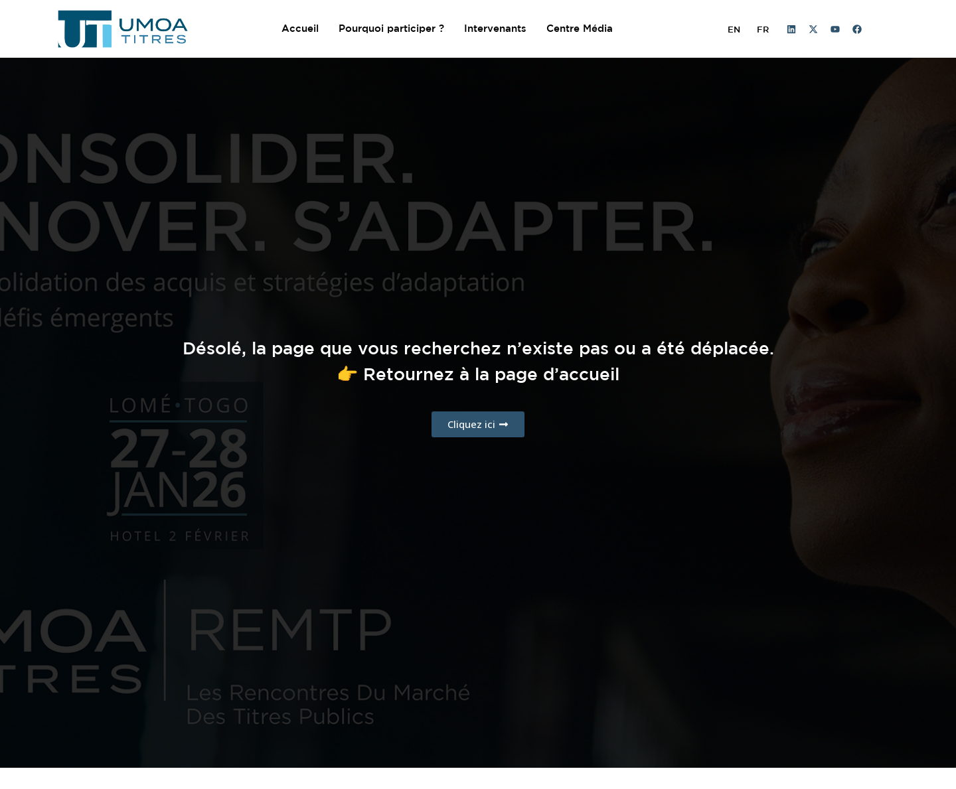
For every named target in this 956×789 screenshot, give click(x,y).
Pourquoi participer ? (391, 28)
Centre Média (579, 28)
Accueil (300, 28)
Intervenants (495, 28)
